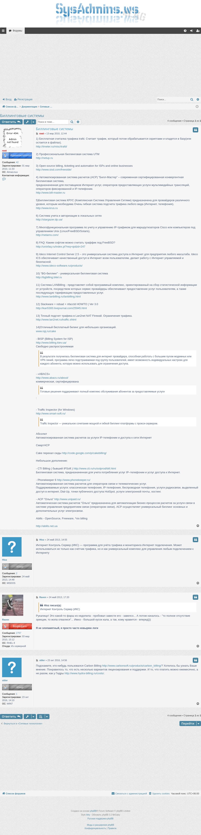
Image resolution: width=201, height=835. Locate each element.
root (4, 150)
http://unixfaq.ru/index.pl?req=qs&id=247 (60, 246)
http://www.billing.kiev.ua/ (51, 342)
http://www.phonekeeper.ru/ (73, 479)
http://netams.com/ (47, 235)
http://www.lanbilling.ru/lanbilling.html (58, 296)
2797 (18, 633)
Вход (8, 99)
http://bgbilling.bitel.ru (49, 277)
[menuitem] (185, 31)
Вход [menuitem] (192, 31)
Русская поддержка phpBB (100, 818)
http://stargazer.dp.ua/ (49, 219)
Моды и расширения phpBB (100, 825)
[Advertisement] (100, 64)
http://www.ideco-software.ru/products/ (59, 265)
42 (17, 162)
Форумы (17, 30)
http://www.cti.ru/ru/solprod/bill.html (95, 468)
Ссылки (4, 31)
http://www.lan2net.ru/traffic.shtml (56, 319)
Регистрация (25, 99)
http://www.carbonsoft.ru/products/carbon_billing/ (131, 665)
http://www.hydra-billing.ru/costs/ (84, 673)
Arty (88, 815)
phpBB (93, 811)
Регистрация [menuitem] (198, 31)
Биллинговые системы (22, 115)
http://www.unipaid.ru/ (67, 499)
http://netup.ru (44, 158)
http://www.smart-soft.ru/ (51, 413)
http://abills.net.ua (46, 526)
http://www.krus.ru (47, 208)
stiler (5, 680)
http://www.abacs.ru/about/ (52, 377)
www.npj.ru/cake (46, 331)
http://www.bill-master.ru (50, 192)
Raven (5, 619)
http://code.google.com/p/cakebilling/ (84, 453)
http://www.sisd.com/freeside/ (53, 169)
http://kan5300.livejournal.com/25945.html (61, 308)
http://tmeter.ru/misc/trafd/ (51, 146)
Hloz (4, 560)
